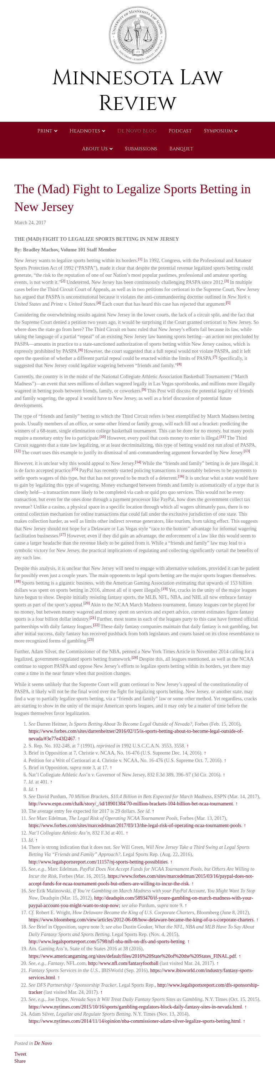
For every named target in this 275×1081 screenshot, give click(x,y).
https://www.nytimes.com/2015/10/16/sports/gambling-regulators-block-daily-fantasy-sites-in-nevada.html (135, 1007)
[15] (75, 469)
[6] (80, 350)
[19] (164, 589)
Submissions (141, 148)
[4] (99, 303)
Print (44, 130)
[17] (63, 534)
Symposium (218, 130)
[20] (86, 603)
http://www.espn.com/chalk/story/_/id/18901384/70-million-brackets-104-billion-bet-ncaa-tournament (131, 803)
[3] (226, 281)
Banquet (181, 148)
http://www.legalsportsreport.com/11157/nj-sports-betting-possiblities (98, 862)
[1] (140, 259)
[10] (103, 437)
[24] (135, 657)
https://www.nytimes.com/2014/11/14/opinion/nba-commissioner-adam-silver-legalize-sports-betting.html (134, 1021)
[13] (247, 451)
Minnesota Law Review (137, 90)
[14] (138, 462)
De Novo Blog (137, 130)
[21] (93, 618)
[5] (228, 303)
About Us (95, 148)
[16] (181, 476)
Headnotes (85, 130)
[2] (63, 281)
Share (20, 1061)
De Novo (43, 1043)
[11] (223, 437)
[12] (17, 451)
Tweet (20, 1054)
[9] (144, 389)
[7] (215, 357)
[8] (179, 364)
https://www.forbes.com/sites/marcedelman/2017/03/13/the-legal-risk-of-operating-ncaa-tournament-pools (135, 825)
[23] (90, 639)
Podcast (180, 130)
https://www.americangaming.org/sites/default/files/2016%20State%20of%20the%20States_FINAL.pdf (132, 956)
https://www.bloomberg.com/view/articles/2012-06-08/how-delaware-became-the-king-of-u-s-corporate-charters (141, 919)
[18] (17, 581)
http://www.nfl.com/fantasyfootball (123, 963)
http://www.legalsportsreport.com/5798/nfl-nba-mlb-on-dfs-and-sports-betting (107, 941)
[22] (96, 625)
